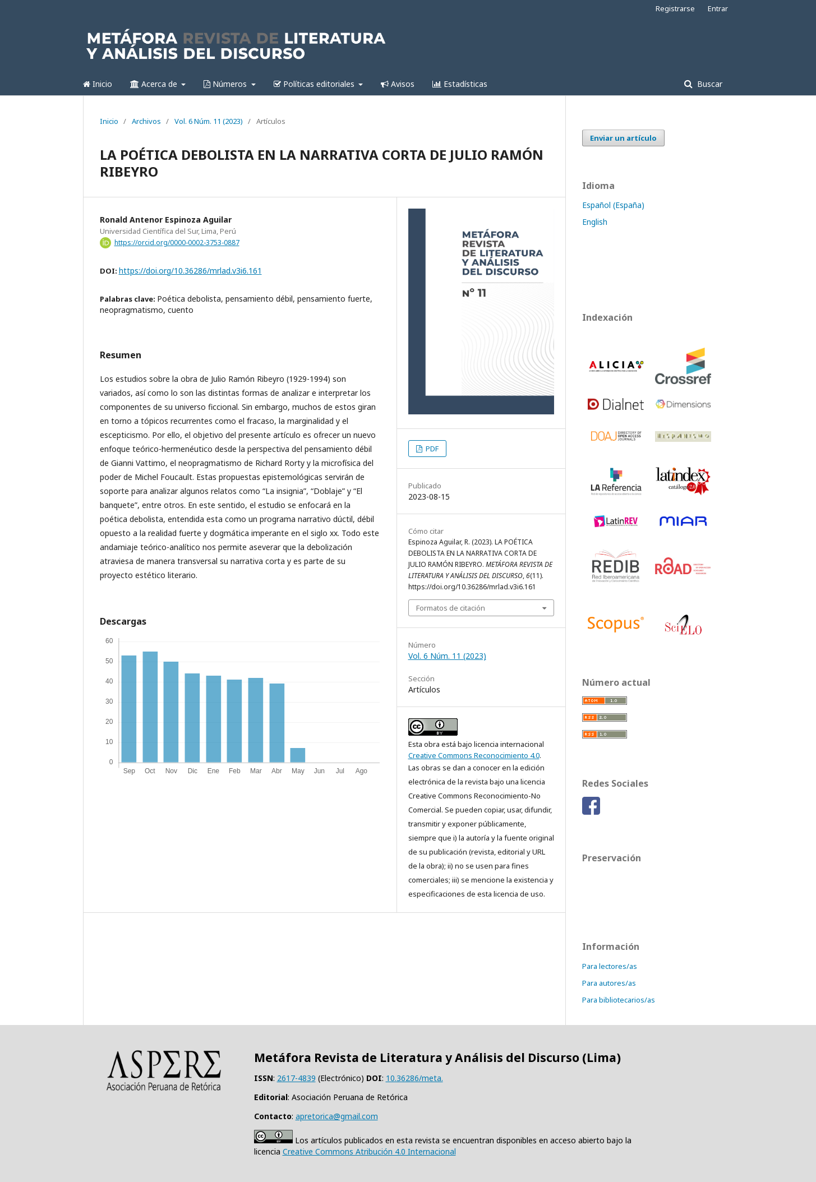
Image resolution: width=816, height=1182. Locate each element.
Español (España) (613, 205)
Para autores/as (609, 983)
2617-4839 (296, 1078)
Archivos (146, 121)
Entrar (718, 8)
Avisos (397, 84)
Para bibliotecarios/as (618, 1000)
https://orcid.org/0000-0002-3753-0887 (176, 242)
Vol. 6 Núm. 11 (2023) (208, 121)
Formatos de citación (450, 608)
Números (226, 84)
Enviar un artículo (623, 138)
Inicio (97, 84)
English (594, 221)
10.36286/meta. (414, 1078)
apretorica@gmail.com (337, 1116)
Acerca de (154, 84)
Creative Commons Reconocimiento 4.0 (474, 755)
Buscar (708, 84)
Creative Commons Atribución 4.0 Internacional (369, 1151)
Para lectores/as (609, 966)
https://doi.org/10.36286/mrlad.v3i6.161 (190, 270)
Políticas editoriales (315, 84)
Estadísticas (459, 84)
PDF (431, 449)
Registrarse (675, 8)
